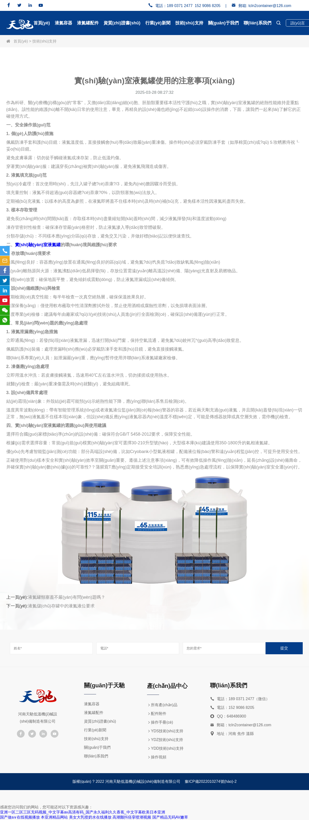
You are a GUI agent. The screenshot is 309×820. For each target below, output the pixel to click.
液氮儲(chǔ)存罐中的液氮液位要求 (61, 606)
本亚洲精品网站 (54, 817)
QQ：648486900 (228, 716)
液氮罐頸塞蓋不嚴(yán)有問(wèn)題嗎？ (66, 597)
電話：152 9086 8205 (232, 707)
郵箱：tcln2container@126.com (240, 725)
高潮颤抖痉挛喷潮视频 (131, 817)
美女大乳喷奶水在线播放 (90, 817)
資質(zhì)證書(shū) (122, 23)
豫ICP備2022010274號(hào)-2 (211, 781)
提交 (284, 648)
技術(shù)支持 (189, 23)
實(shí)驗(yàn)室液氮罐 (38, 244)
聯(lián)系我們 (257, 23)
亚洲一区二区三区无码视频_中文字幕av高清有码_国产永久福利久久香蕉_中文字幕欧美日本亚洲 (82, 812)
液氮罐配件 (88, 23)
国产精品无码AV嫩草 (170, 817)
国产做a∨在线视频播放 (20, 817)
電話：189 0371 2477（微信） (240, 699)
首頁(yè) (42, 23)
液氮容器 (63, 23)
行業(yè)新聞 (157, 23)
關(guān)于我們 (223, 23)
